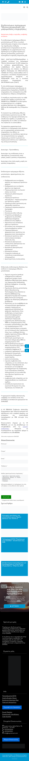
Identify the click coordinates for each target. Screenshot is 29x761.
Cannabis (14, 481)
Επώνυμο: (4, 443)
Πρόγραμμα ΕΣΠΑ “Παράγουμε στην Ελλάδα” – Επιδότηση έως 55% (13, 540)
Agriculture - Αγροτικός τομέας (14, 476)
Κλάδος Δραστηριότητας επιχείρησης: (12, 473)
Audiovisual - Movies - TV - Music (14, 477)
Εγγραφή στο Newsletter (12, 707)
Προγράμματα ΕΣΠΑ (9, 696)
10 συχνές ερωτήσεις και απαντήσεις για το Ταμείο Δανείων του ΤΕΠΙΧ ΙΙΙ (11, 517)
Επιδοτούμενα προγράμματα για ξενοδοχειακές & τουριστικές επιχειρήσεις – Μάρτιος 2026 (14, 564)
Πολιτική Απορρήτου (9, 702)
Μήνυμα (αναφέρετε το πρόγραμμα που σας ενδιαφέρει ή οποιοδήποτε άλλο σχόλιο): (13, 485)
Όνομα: (3, 451)
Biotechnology (14, 479)
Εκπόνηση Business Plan (10, 700)
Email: (3, 458)
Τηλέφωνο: (4, 466)
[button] (24, 7)
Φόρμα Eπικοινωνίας (11, 739)
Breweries (14, 480)
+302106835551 (7, 731)
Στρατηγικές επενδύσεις (10, 714)
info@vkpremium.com (10, 733)
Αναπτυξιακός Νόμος (9, 698)
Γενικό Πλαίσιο (7, 712)
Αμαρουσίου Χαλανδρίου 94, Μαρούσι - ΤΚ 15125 (12, 726)
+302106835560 (7, 729)
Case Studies (6, 716)
